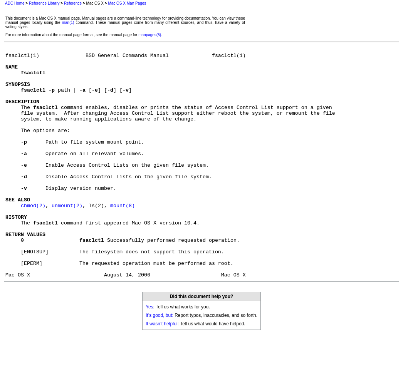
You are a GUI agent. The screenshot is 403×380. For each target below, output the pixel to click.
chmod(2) (33, 237)
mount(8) (122, 237)
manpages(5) (149, 35)
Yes (149, 353)
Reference (73, 3)
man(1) (68, 22)
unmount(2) (67, 237)
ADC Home (15, 3)
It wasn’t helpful (162, 370)
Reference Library (44, 3)
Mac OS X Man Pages (127, 3)
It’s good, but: (159, 361)
